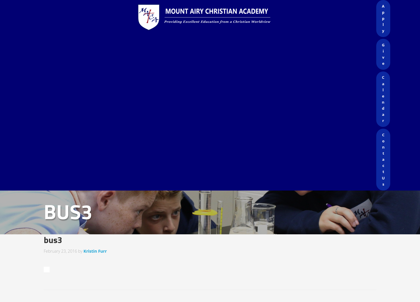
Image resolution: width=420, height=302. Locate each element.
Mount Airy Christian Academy (211, 17)
